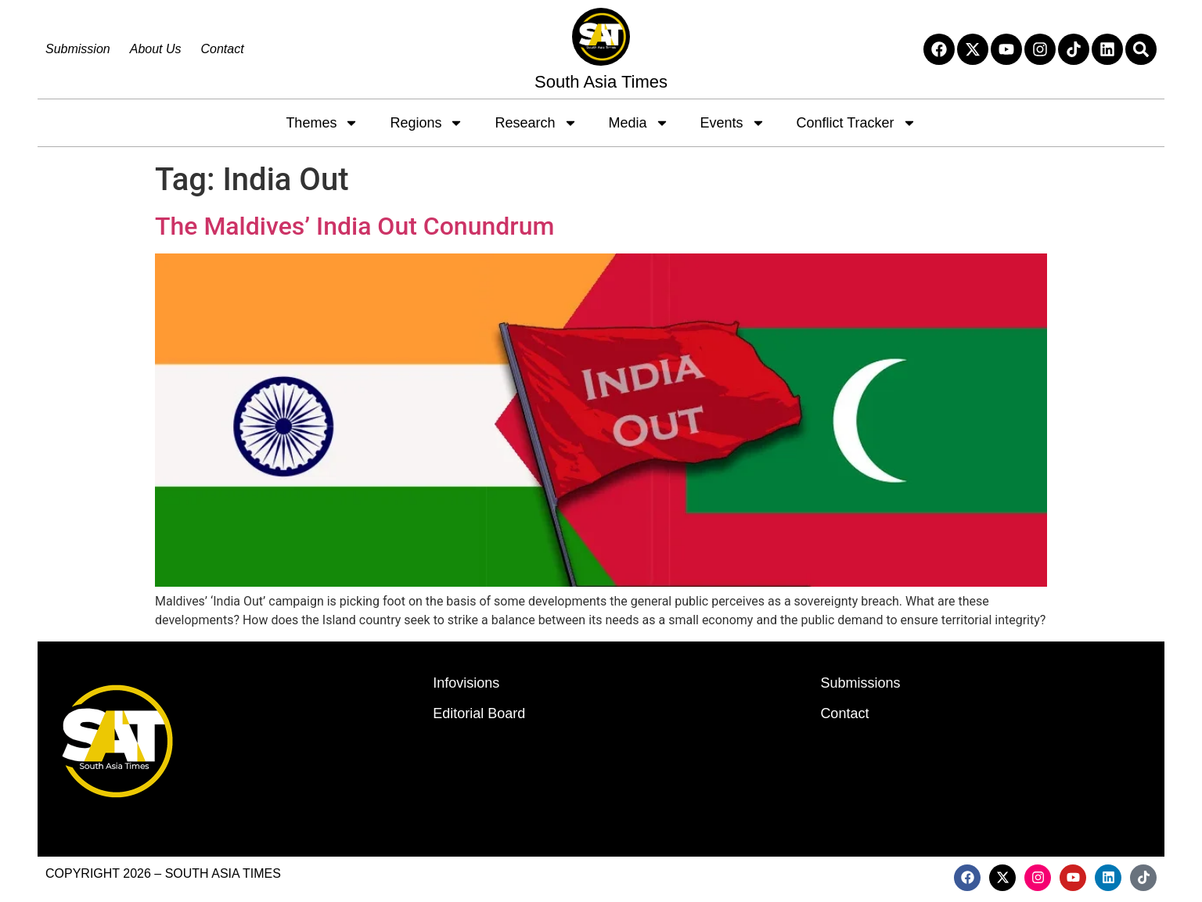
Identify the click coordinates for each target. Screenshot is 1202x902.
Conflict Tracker (856, 123)
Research (536, 123)
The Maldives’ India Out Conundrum (354, 226)
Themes (322, 123)
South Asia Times (601, 82)
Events (732, 123)
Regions (426, 123)
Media (639, 123)
